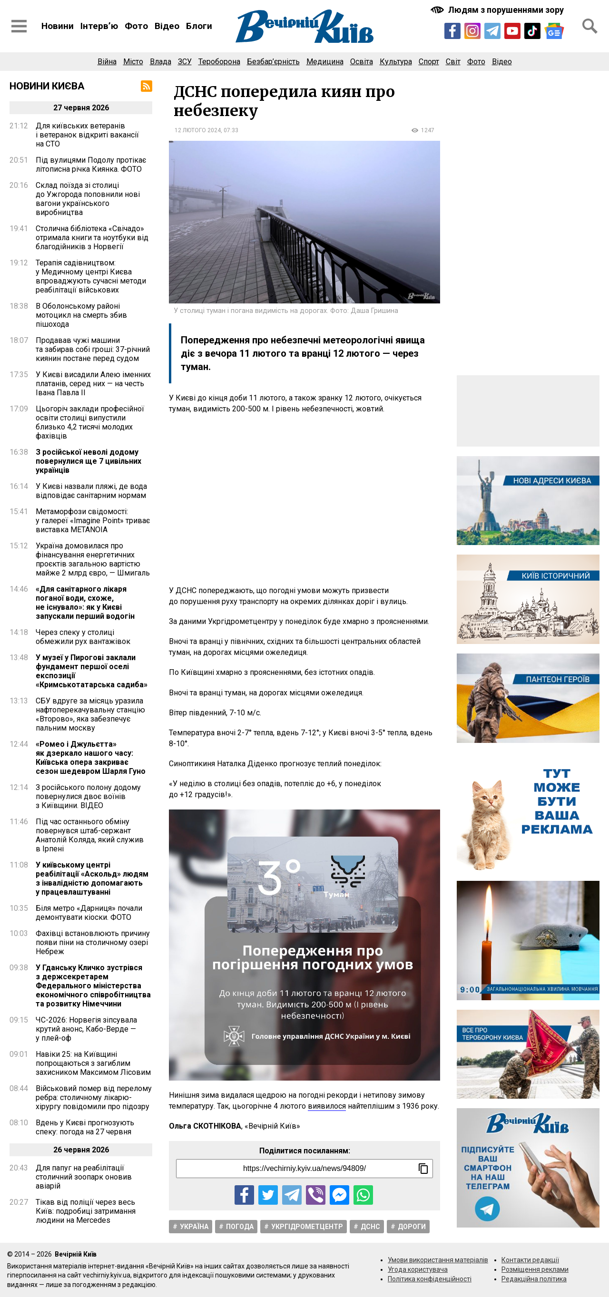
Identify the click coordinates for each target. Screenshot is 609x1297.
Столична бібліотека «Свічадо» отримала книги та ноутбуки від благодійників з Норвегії (92, 237)
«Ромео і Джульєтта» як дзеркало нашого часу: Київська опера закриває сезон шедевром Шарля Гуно (91, 758)
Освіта (361, 61)
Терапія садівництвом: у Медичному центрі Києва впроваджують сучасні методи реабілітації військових (91, 276)
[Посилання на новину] (304, 1168)
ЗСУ (185, 61)
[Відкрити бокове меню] (19, 26)
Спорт (429, 61)
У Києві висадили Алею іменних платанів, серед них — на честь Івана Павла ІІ (93, 383)
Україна (194, 1226)
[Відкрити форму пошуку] (589, 26)
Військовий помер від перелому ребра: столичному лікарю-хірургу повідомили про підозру (94, 1097)
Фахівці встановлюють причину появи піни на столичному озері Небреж (93, 942)
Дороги (412, 1226)
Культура (396, 61)
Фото (136, 25)
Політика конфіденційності (429, 1279)
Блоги (199, 25)
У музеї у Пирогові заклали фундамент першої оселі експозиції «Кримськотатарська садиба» (91, 671)
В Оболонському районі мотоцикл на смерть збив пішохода (81, 315)
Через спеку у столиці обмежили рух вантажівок (83, 637)
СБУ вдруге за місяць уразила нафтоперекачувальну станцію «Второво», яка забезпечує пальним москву (90, 714)
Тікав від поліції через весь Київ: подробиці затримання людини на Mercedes (86, 1211)
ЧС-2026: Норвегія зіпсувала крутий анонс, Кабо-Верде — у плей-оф (86, 1029)
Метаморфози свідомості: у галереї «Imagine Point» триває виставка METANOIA (93, 520)
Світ (453, 61)
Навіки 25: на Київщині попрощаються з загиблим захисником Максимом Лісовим (93, 1063)
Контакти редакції (530, 1260)
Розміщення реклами (535, 1269)
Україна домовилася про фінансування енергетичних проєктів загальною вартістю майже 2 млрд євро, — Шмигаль (93, 559)
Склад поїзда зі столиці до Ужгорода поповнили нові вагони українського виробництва (88, 199)
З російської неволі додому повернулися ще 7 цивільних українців (88, 461)
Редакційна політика (534, 1279)
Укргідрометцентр (307, 1226)
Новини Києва (47, 86)
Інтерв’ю (99, 25)
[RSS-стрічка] (146, 86)
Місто (133, 61)
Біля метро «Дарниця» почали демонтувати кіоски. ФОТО (89, 913)
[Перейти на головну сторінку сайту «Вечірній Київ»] (304, 26)
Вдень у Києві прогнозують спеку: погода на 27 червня (85, 1127)
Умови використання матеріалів (438, 1260)
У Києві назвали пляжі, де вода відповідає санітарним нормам (91, 491)
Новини (57, 25)
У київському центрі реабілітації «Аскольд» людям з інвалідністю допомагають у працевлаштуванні (92, 878)
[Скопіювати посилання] (423, 1168)
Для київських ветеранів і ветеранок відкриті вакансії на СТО (87, 134)
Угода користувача (418, 1269)
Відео (167, 25)
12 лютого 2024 (198, 130)
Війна (107, 61)
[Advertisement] (304, 499)
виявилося (327, 1106)
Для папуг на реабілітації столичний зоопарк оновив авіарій (84, 1176)
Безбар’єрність (273, 61)
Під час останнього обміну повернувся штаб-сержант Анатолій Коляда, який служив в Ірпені (90, 835)
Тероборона (219, 61)
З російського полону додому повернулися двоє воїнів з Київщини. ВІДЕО (88, 796)
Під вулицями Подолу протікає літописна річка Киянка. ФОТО (91, 165)
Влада (160, 61)
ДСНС (370, 1226)
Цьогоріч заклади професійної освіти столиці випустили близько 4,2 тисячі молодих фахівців (90, 422)
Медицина (325, 61)
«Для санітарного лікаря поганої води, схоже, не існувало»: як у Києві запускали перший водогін (85, 603)
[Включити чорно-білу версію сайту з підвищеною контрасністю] (498, 9)
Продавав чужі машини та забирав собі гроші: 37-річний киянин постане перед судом (93, 349)
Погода (240, 1226)
